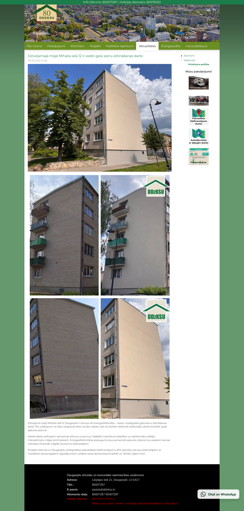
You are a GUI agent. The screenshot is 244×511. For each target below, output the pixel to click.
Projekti (95, 46)
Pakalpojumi (56, 46)
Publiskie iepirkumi (120, 46)
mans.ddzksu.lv (197, 46)
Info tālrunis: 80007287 (100, 2)
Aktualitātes (147, 46)
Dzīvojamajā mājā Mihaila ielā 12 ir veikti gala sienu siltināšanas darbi (85, 56)
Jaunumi (189, 55)
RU (214, 9)
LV (208, 9)
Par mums (34, 46)
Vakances (189, 60)
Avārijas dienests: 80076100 (140, 2)
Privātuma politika (198, 64)
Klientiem (77, 46)
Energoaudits (170, 46)
